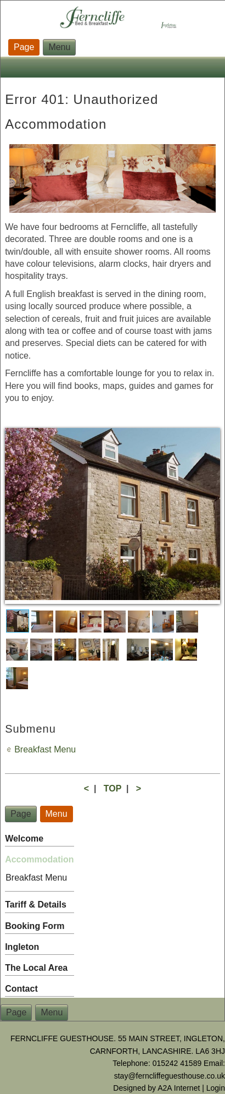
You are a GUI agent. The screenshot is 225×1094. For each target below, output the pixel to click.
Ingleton (22, 947)
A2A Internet (179, 1088)
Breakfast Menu (45, 749)
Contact (21, 988)
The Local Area (36, 967)
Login (215, 1088)
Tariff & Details (35, 904)
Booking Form (34, 926)
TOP (112, 788)
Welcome (24, 838)
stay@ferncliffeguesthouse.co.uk (169, 1075)
